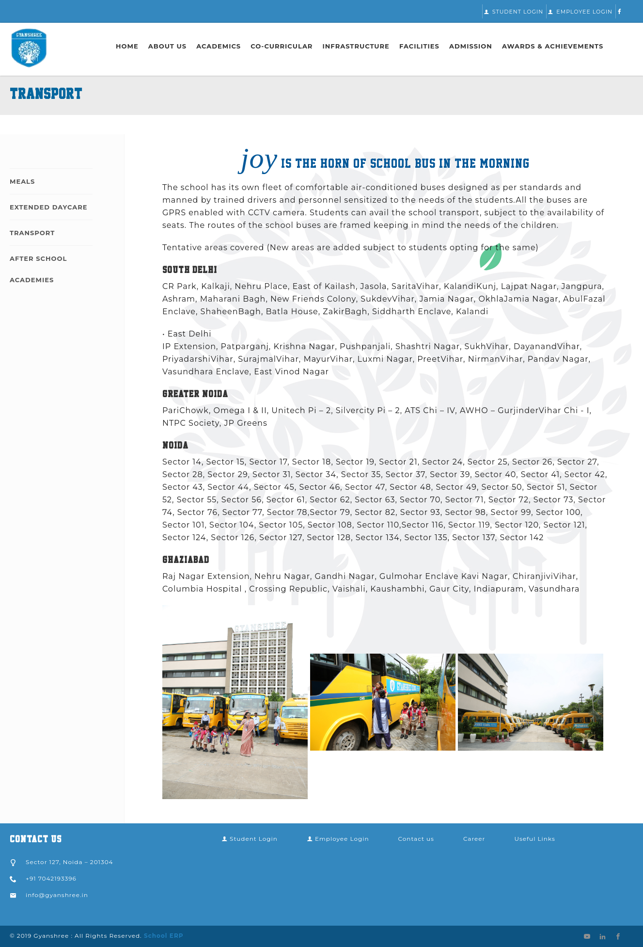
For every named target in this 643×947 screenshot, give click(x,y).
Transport (32, 233)
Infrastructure (356, 46)
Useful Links (534, 838)
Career (474, 838)
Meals (22, 181)
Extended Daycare (48, 207)
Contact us (416, 838)
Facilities (419, 46)
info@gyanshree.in (57, 895)
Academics (218, 46)
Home (127, 46)
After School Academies (38, 269)
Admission (470, 46)
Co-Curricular (282, 46)
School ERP (163, 935)
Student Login (513, 11)
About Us (167, 46)
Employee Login (580, 11)
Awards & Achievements (552, 46)
